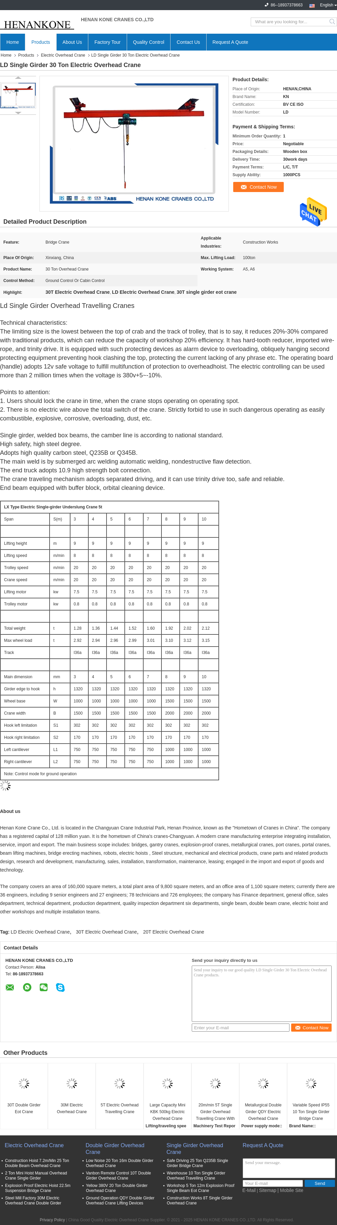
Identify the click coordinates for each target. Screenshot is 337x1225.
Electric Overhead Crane (63, 55)
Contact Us (188, 42)
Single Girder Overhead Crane (194, 1148)
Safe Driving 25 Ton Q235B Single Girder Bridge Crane (197, 1163)
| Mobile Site (290, 1190)
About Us (72, 42)
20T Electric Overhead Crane (173, 932)
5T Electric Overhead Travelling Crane (120, 1108)
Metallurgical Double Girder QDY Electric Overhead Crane (263, 1112)
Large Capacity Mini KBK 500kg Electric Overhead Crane (167, 1112)
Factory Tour (107, 42)
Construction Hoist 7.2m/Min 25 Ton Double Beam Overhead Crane (37, 1163)
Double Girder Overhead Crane (115, 1148)
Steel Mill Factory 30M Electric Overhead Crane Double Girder (33, 1200)
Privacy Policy (52, 1220)
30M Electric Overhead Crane (72, 1108)
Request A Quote (230, 42)
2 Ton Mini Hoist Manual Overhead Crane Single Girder (36, 1176)
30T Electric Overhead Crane (106, 932)
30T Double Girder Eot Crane (24, 1108)
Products (40, 42)
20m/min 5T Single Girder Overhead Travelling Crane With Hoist (215, 1112)
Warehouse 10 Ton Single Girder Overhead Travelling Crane (196, 1176)
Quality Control (148, 42)
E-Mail (249, 1190)
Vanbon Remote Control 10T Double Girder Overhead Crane (118, 1176)
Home (12, 42)
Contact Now (263, 187)
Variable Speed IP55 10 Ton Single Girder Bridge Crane (311, 1112)
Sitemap (267, 1190)
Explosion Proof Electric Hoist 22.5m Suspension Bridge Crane (37, 1188)
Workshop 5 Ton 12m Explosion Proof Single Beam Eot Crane (200, 1188)
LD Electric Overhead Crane (40, 932)
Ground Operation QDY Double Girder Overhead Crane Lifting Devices (120, 1200)
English (328, 4)
